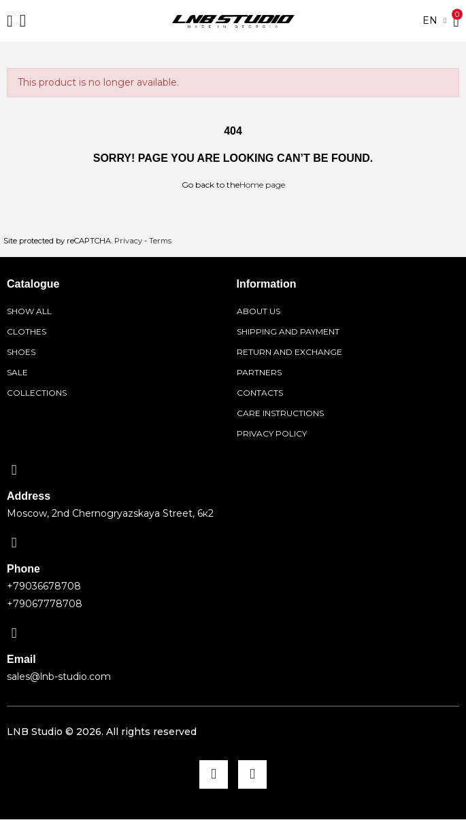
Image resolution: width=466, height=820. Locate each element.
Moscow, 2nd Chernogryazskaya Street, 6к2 (110, 513)
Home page (262, 185)
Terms (160, 240)
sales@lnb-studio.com (59, 676)
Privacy (128, 240)
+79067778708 (44, 604)
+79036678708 (44, 586)
